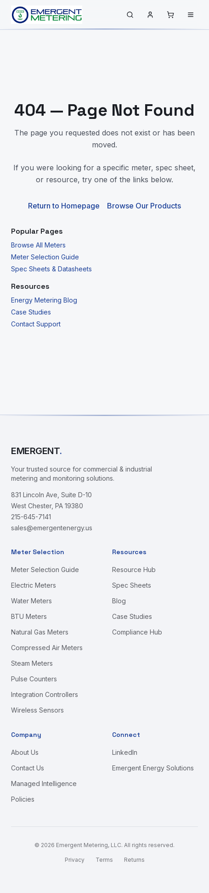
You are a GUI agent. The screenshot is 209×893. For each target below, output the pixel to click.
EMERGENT (36, 450)
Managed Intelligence (44, 783)
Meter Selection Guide (45, 257)
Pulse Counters (34, 679)
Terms (104, 859)
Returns (134, 859)
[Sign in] (150, 14)
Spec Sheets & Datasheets (51, 269)
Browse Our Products (144, 205)
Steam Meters (32, 663)
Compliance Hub (137, 632)
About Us (25, 752)
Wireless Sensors (37, 710)
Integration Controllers (44, 694)
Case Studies (31, 312)
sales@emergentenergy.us (51, 528)
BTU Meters (29, 616)
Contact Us (27, 768)
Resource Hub (134, 569)
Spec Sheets (131, 585)
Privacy (75, 859)
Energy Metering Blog (44, 300)
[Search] (130, 14)
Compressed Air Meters (47, 647)
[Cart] (170, 14)
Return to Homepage (64, 205)
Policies (22, 799)
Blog (119, 601)
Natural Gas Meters (39, 632)
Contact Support (36, 324)
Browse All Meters (38, 245)
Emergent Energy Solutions (153, 768)
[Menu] (190, 14)
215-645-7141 (31, 517)
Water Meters (31, 601)
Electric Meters (33, 585)
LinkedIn (124, 752)
